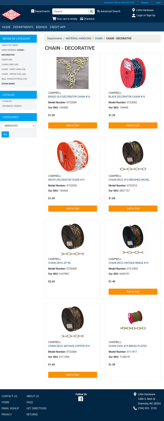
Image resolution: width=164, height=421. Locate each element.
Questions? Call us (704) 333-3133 (119, 2)
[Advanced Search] (108, 11)
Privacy (7, 414)
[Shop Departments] (40, 11)
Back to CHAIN (10, 45)
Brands (41, 27)
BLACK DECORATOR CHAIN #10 (127, 96)
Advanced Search (12, 105)
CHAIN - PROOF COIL (12, 74)
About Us (33, 396)
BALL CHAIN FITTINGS (12, 78)
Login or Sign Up (146, 15)
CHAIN (98, 38)
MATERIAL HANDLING (78, 38)
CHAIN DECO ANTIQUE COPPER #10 (69, 346)
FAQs (30, 402)
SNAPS (5, 59)
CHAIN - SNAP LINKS (11, 69)
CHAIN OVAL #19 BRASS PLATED (128, 346)
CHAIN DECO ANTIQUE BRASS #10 (128, 262)
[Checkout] (87, 18)
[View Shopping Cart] (64, 18)
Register (145, 2)
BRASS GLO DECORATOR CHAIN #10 (69, 96)
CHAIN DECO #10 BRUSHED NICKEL (129, 179)
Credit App (58, 27)
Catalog (7, 101)
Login (158, 2)
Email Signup (10, 408)
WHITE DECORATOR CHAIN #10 (66, 179)
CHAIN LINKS (8, 64)
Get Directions (37, 408)
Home (6, 27)
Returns (32, 414)
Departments (23, 27)
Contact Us (9, 396)
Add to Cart (72, 125)
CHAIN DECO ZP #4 (59, 262)
